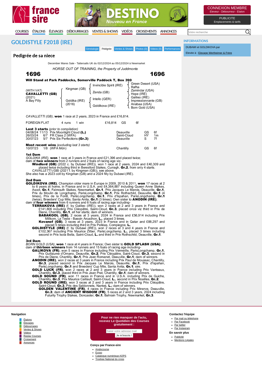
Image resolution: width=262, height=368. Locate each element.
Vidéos (127, 32)
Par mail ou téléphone (186, 318)
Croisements (146, 32)
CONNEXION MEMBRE (227, 9)
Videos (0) (155, 48)
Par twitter (179, 325)
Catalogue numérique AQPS (110, 355)
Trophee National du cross (109, 359)
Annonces (168, 32)
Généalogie (92, 48)
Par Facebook (182, 321)
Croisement (30, 339)
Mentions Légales (184, 340)
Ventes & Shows (105, 32)
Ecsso (98, 352)
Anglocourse (102, 349)
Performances (172, 48)
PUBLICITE (227, 19)
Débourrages (77, 32)
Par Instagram (182, 328)
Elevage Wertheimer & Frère (215, 52)
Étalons (38, 32)
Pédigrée (107, 48)
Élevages (56, 32)
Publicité (179, 336)
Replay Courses (32, 336)
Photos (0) (141, 48)
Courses (22, 32)
